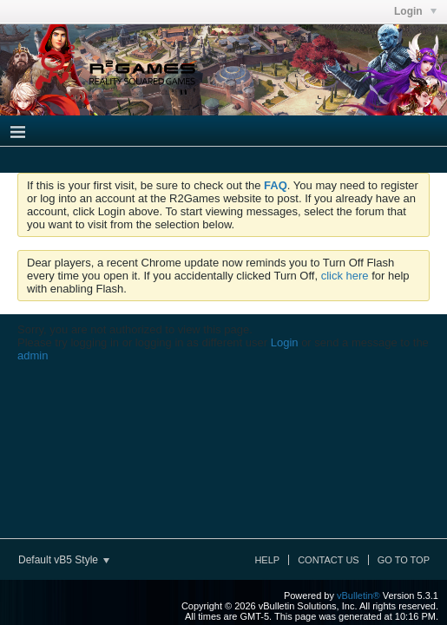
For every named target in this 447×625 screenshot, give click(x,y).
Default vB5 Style (63, 560)
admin (32, 355)
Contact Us (328, 560)
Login (285, 342)
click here (345, 275)
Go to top (404, 560)
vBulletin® (358, 595)
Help (266, 560)
